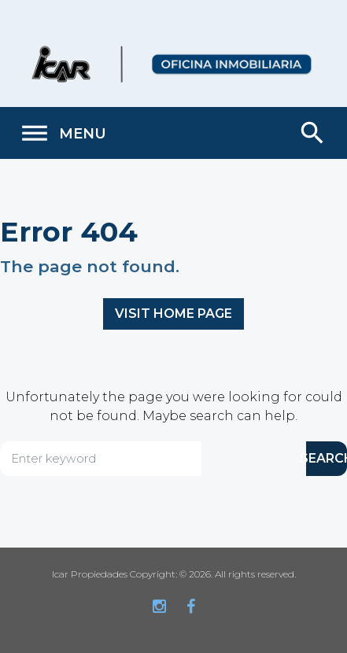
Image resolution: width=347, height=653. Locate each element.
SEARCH (326, 458)
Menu (63, 134)
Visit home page (173, 313)
